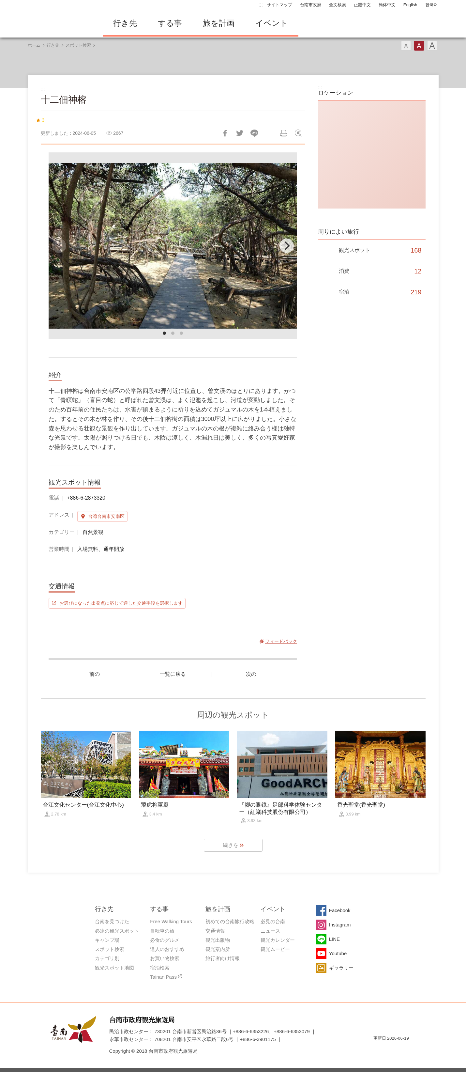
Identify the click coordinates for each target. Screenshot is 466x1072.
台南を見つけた (112, 921)
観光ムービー (275, 949)
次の (251, 674)
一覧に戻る (173, 674)
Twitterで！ (239, 133)
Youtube (338, 953)
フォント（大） (432, 46)
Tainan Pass (163, 977)
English (410, 4)
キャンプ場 (107, 940)
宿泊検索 (160, 968)
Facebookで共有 (225, 133)
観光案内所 (217, 949)
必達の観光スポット (117, 931)
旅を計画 (218, 23)
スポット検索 (78, 45)
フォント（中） (419, 46)
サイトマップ (279, 4)
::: (261, 5)
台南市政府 (310, 4)
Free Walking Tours (171, 921)
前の (94, 674)
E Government (378, 1050)
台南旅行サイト (60, 23)
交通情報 (215, 931)
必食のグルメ (164, 940)
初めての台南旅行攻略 (229, 921)
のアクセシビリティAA (401, 1050)
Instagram (340, 924)
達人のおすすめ (167, 949)
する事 (170, 23)
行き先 (125, 23)
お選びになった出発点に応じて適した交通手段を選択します (121, 603)
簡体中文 (387, 4)
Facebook (340, 910)
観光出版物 (217, 940)
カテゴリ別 (107, 958)
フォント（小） (406, 46)
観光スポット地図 (114, 968)
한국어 (431, 4)
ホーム (34, 45)
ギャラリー (341, 968)
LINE (334, 939)
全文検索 (337, 4)
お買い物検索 (164, 958)
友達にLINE (254, 133)
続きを (230, 845)
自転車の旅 (162, 931)
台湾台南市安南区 (106, 516)
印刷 (283, 133)
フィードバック (298, 133)
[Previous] (59, 246)
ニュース (270, 931)
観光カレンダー (278, 940)
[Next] (286, 246)
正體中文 (362, 4)
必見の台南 (273, 921)
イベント (271, 23)
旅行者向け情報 (222, 958)
